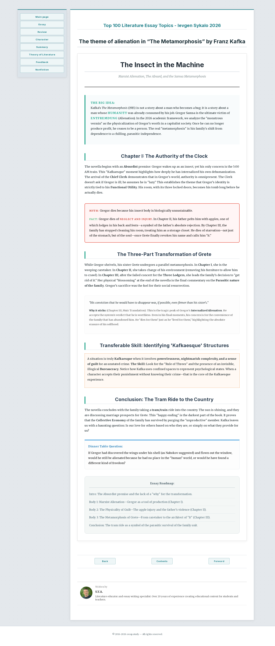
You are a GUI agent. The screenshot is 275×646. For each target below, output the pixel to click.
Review (42, 32)
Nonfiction (42, 69)
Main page (42, 16)
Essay (42, 24)
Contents (162, 561)
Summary (42, 47)
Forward (219, 561)
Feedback (42, 62)
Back (105, 561)
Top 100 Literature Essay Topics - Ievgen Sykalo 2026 (162, 25)
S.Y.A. (99, 591)
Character (42, 39)
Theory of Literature (42, 54)
